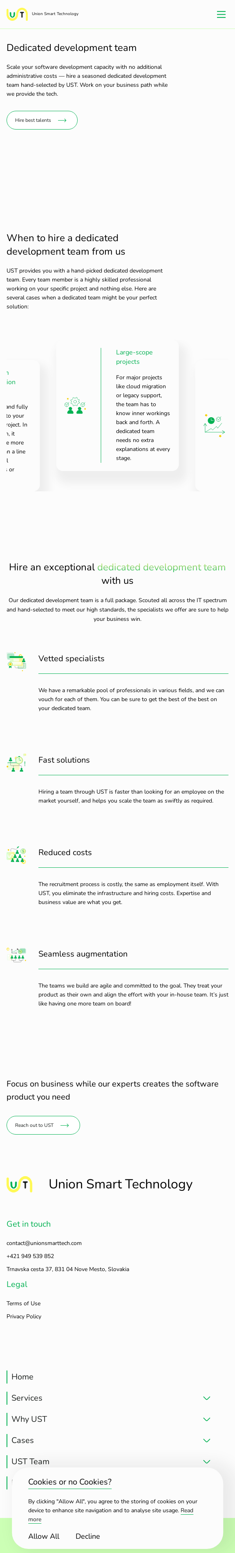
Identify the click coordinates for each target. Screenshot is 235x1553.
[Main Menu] (221, 14)
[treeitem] (109, 1377)
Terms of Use (23, 1303)
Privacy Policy (24, 1316)
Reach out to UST (34, 1125)
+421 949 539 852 (30, 1256)
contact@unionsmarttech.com (44, 1243)
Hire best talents (33, 120)
